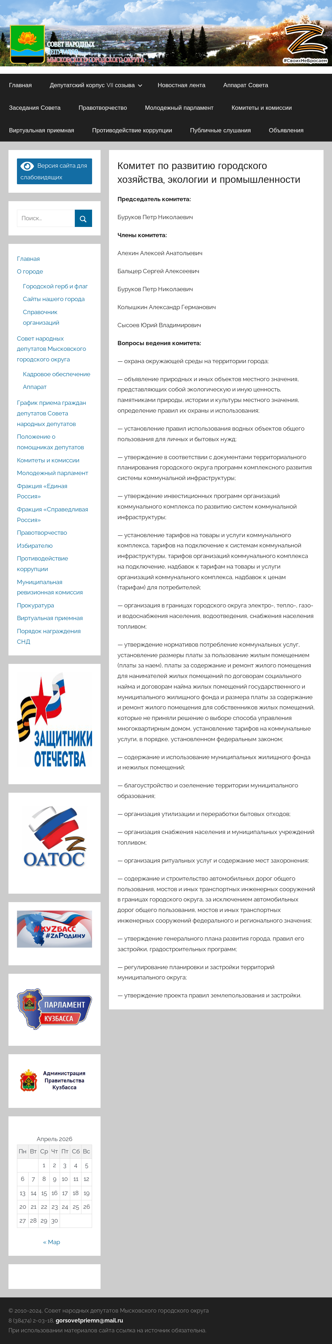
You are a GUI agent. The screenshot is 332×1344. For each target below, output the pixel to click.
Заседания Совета (35, 107)
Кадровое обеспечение (56, 374)
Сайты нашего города (54, 298)
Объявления (286, 130)
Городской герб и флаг (55, 286)
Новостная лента (181, 85)
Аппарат (35, 386)
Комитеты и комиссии (261, 107)
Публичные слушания (220, 130)
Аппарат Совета (245, 85)
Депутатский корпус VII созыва (96, 85)
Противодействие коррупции (132, 130)
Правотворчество (103, 107)
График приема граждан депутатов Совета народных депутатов (51, 413)
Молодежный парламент (179, 107)
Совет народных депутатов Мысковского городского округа (51, 349)
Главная (20, 85)
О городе (30, 271)
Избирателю (35, 545)
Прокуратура (35, 605)
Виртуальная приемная (41, 130)
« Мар (51, 1242)
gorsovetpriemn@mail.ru (89, 1320)
